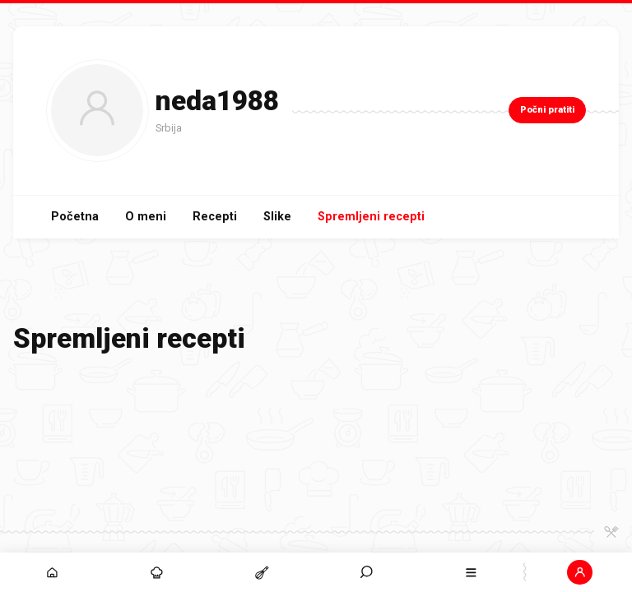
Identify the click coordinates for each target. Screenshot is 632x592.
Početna (75, 217)
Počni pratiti (547, 109)
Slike (277, 217)
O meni (145, 217)
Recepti (215, 217)
